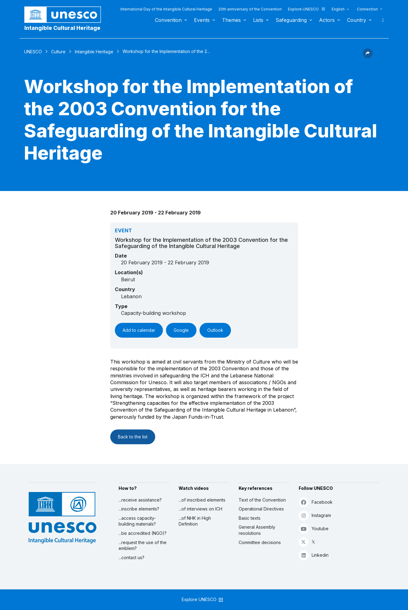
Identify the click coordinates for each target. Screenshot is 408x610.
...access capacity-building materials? (137, 521)
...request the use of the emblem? (143, 545)
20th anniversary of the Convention (250, 9)
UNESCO (33, 51)
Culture (58, 51)
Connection (367, 9)
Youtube (314, 528)
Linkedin (314, 555)
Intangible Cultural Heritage (62, 28)
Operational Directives (261, 508)
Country (356, 20)
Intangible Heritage (94, 51)
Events (202, 20)
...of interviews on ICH (200, 508)
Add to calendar (139, 330)
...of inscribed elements (202, 499)
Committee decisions (260, 542)
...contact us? (131, 557)
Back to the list (132, 436)
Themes (231, 20)
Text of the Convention (262, 499)
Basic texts (250, 518)
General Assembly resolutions (257, 530)
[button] (368, 56)
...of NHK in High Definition (195, 521)
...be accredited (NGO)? (143, 533)
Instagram (315, 515)
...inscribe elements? (139, 508)
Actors (327, 20)
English (338, 9)
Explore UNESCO (306, 9)
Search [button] (381, 20)
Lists (258, 20)
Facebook (316, 502)
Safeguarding (291, 20)
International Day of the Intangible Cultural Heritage (166, 9)
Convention (168, 20)
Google (181, 330)
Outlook (215, 330)
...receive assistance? (140, 499)
